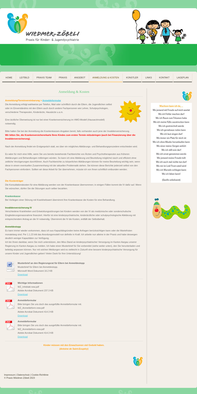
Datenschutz (23, 375)
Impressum (9, 375)
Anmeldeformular (51, 100)
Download (23, 274)
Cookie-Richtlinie (40, 375)
